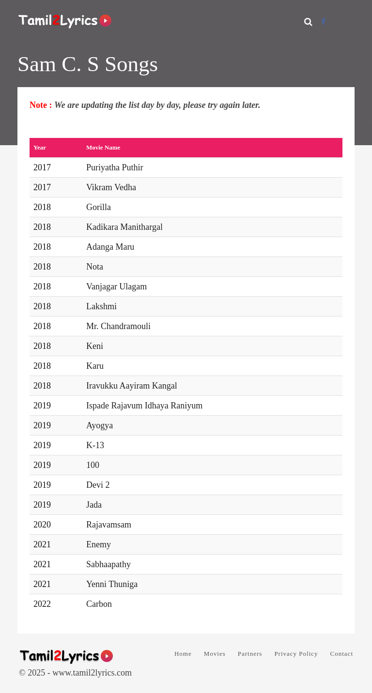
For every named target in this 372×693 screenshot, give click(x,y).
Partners (250, 653)
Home (183, 653)
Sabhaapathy (108, 564)
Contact (341, 653)
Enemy (98, 544)
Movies (215, 653)
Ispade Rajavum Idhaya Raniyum (144, 405)
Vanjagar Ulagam (116, 286)
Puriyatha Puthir (114, 167)
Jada (94, 505)
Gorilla (98, 207)
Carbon (99, 604)
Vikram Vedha (111, 187)
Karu (95, 366)
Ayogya (99, 425)
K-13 (95, 445)
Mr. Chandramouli (118, 326)
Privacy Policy (296, 653)
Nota (94, 266)
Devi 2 (98, 485)
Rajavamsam (108, 524)
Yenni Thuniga (112, 584)
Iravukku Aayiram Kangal (131, 386)
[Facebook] (323, 21)
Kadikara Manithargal (124, 227)
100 (92, 465)
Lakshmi (101, 306)
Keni (94, 346)
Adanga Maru (110, 247)
